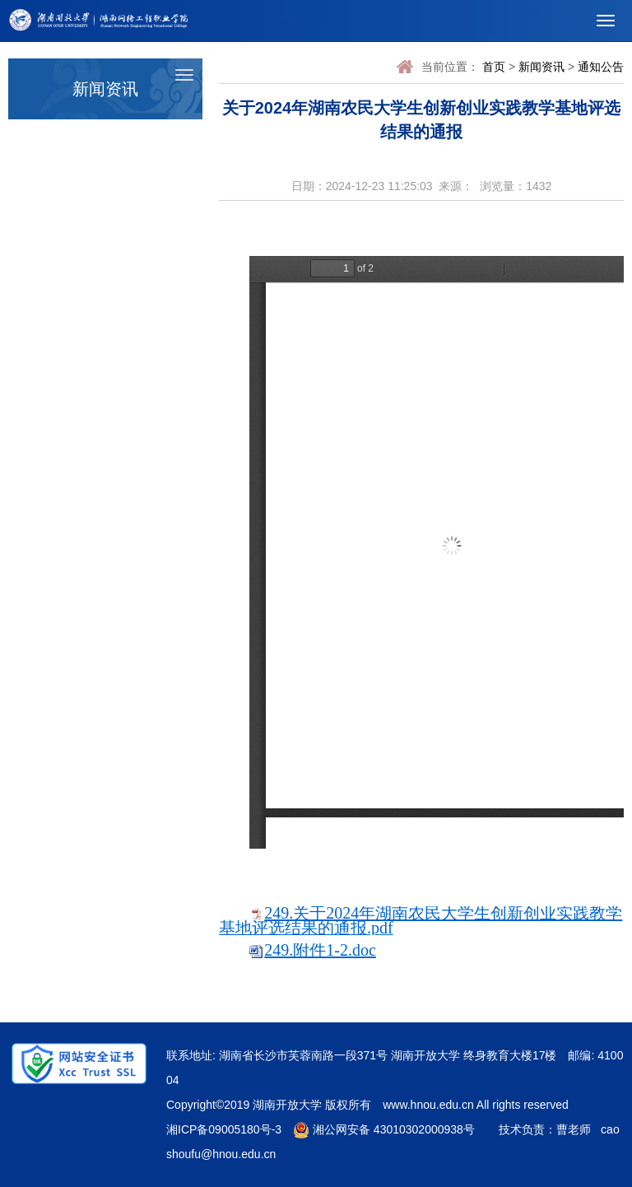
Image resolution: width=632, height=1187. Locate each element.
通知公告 (601, 66)
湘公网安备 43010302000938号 (384, 1129)
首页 (493, 66)
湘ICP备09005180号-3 (223, 1129)
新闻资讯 (541, 66)
